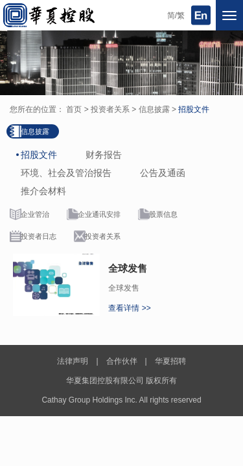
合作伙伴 (121, 361)
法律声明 (72, 361)
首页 (74, 109)
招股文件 (193, 109)
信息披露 (154, 109)
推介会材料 (43, 191)
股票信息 (163, 214)
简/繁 (176, 15)
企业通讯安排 (99, 214)
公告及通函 (162, 173)
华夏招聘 (170, 361)
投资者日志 (38, 236)
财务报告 (104, 155)
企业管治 (35, 214)
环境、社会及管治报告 (66, 173)
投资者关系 (110, 109)
